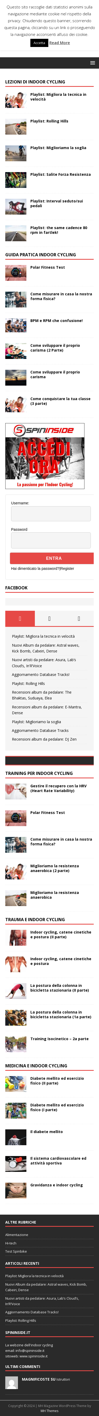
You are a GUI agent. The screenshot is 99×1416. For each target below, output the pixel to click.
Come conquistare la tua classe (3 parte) (60, 401)
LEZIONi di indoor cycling (35, 82)
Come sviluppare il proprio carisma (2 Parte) (55, 348)
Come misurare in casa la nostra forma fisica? (61, 296)
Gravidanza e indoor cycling (56, 1184)
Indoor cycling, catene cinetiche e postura (60, 961)
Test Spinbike (16, 1251)
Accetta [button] (39, 42)
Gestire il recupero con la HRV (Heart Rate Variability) (58, 788)
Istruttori (63, 1379)
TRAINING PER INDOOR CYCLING (39, 773)
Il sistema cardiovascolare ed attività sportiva (58, 1161)
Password (19, 529)
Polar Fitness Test (47, 267)
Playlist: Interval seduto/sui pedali (56, 203)
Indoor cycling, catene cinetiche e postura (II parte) (60, 934)
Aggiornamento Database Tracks (40, 730)
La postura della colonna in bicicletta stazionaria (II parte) (59, 988)
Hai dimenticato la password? (35, 568)
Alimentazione (16, 1234)
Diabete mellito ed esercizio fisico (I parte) (57, 1107)
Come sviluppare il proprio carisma (55, 374)
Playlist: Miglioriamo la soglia (58, 147)
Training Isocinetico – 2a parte (59, 1038)
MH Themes (49, 1411)
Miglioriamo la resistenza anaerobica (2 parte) (54, 868)
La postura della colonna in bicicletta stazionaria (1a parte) (60, 1014)
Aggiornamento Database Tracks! (40, 674)
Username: (20, 503)
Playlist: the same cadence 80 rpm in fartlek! (58, 230)
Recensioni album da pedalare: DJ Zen (44, 739)
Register (67, 568)
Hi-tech (10, 1243)
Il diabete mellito (46, 1131)
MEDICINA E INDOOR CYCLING (36, 1066)
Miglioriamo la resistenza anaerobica (54, 895)
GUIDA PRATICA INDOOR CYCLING (40, 255)
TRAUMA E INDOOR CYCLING (35, 919)
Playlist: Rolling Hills (49, 121)
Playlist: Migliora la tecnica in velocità (58, 97)
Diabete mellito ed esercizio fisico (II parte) (57, 1081)
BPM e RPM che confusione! (56, 320)
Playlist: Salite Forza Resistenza (60, 174)
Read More (59, 42)
